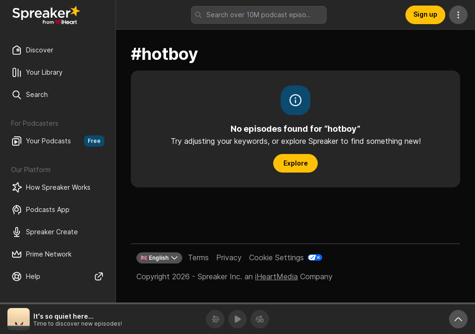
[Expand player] (458, 319)
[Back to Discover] (46, 15)
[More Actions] (458, 15)
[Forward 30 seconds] (259, 319)
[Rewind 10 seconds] (215, 319)
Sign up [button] (425, 14)
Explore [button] (295, 163)
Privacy (229, 257)
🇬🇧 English (159, 258)
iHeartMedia (276, 276)
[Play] (237, 319)
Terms (198, 257)
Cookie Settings (276, 257)
